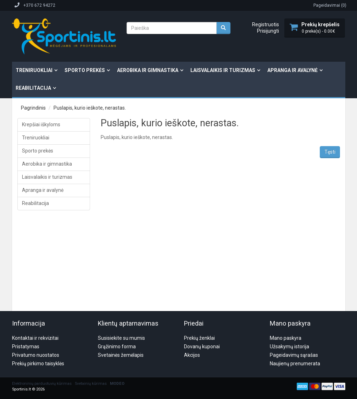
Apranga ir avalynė (292, 70)
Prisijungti (268, 31)
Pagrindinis (33, 108)
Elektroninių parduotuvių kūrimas (42, 349)
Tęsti (329, 152)
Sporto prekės (85, 70)
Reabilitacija (33, 88)
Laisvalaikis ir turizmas (222, 70)
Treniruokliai (34, 70)
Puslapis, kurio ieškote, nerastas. (90, 108)
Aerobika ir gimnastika (147, 70)
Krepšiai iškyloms (41, 124)
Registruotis (265, 24)
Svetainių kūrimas (91, 349)
